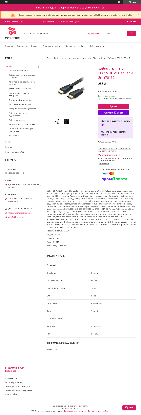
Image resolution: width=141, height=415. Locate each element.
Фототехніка (15, 135)
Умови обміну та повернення (18, 390)
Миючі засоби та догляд (20, 104)
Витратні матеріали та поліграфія (19, 94)
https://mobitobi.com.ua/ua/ (20, 213)
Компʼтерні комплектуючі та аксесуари (22, 83)
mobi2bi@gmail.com (16, 217)
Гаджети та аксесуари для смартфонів (21, 129)
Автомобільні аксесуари (20, 88)
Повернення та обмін (75, 46)
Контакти (9, 147)
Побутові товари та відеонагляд (18, 114)
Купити (113, 106)
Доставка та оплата (52, 46)
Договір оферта (12, 394)
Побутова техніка (17, 120)
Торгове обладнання (18, 70)
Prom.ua (84, 406)
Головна (9, 46)
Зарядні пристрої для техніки (22, 124)
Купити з (113, 112)
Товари (20, 46)
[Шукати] (131, 33)
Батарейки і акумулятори (20, 100)
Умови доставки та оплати (17, 386)
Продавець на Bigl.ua (70, 408)
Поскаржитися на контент (75, 411)
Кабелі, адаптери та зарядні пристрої (72, 58)
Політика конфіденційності (99, 411)
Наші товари (11, 378)
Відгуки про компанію (15, 382)
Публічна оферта (97, 46)
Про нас (34, 46)
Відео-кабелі (99, 58)
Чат (129, 407)
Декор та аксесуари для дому (22, 108)
